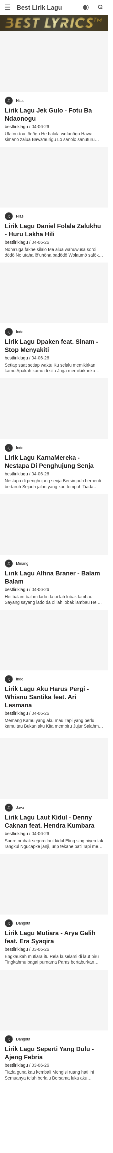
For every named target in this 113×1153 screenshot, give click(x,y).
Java (20, 807)
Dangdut (23, 923)
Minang (22, 563)
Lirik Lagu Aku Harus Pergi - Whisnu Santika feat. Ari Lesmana (47, 697)
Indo (19, 332)
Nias (20, 100)
